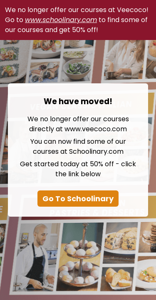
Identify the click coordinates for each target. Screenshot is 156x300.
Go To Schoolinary (78, 198)
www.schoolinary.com (61, 20)
